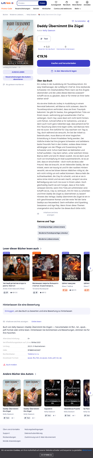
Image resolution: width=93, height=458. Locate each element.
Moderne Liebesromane (49, 240)
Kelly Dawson (8, 415)
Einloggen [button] (9, 312)
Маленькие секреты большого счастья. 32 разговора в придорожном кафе (45, 285)
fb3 (37, 359)
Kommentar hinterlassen (65, 49)
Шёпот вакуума (68, 284)
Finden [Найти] (42, 3)
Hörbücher (46, 9)
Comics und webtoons (63, 9)
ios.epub (43, 359)
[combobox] (27, 3)
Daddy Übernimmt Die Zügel (10, 411)
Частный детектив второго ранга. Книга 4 (14, 285)
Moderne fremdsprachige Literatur (53, 234)
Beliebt (36, 9)
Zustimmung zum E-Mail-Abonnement (40, 437)
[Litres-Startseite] (7, 3)
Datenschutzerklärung (34, 433)
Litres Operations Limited (46, 449)
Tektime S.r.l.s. (33, 355)
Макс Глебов (67, 287)
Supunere (48, 410)
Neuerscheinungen (22, 9)
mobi (50, 359)
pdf (54, 359)
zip (60, 359)
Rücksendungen (9, 437)
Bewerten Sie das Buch (46, 49)
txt (57, 359)
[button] (18, 72)
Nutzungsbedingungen (34, 429)
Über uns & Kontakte (11, 429)
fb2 (34, 359)
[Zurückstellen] (27, 258)
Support (6, 433)
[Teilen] (88, 21)
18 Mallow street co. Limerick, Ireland (46, 451)
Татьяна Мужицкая (40, 290)
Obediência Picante (72, 410)
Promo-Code (6, 9)
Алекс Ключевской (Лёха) (13, 290)
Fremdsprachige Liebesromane (52, 228)
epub (30, 359)
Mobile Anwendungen (12, 441)
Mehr (77, 9)
